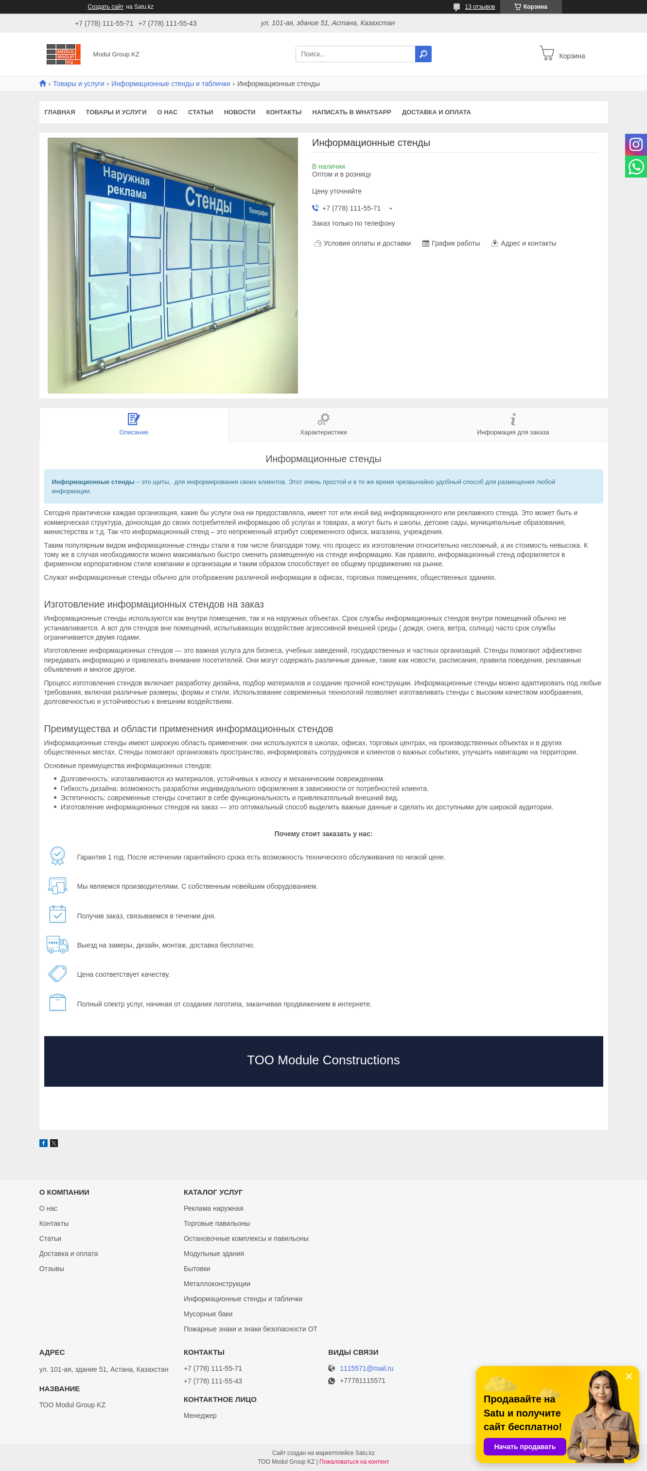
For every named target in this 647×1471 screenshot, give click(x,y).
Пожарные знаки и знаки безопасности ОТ (250, 1329)
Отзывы (51, 1269)
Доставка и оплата (436, 112)
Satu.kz (365, 1453)
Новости (240, 112)
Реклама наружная (214, 1208)
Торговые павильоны (217, 1223)
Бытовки (197, 1269)
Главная (60, 112)
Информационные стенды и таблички (170, 84)
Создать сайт (106, 6)
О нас (167, 112)
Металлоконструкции (217, 1284)
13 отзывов (480, 6)
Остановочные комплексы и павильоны (246, 1238)
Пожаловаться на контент (354, 1461)
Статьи (200, 112)
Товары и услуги (79, 84)
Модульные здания (214, 1253)
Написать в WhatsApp (352, 112)
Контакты (284, 112)
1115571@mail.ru (367, 1368)
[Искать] (423, 54)
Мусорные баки (208, 1314)
